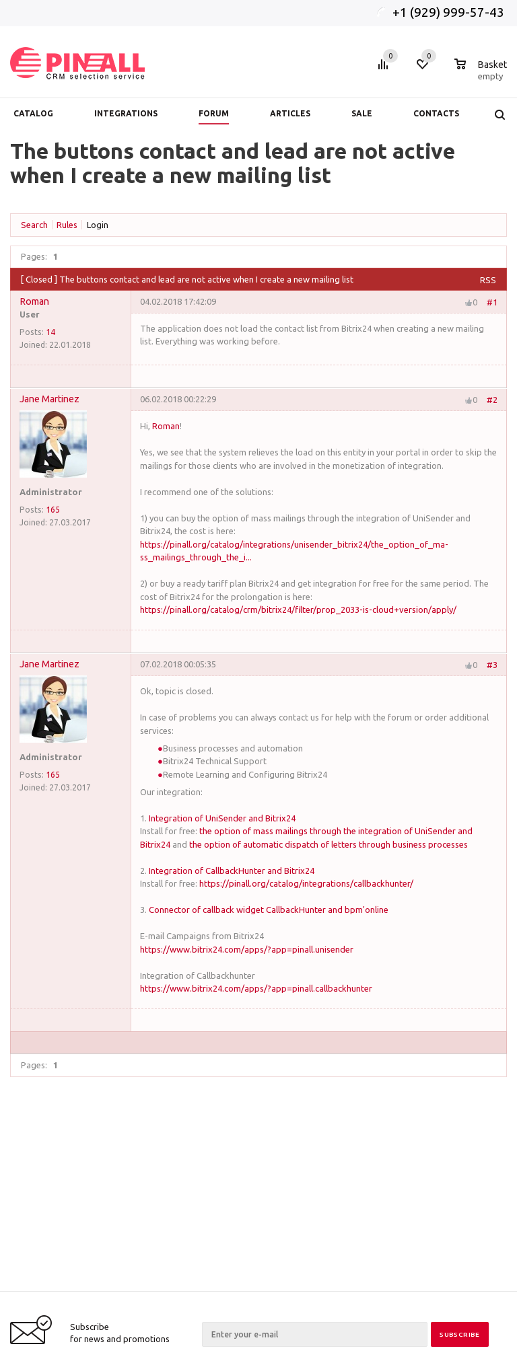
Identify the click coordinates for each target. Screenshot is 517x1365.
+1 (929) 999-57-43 (449, 12)
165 (53, 509)
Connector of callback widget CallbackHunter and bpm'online (268, 909)
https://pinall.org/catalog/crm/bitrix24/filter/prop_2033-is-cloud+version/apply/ (298, 609)
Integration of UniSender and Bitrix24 (222, 818)
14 (50, 331)
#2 (492, 399)
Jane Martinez (49, 399)
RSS (488, 280)
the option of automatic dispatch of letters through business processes (328, 844)
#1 (492, 301)
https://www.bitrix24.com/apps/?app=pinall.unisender (246, 949)
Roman (34, 301)
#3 (492, 664)
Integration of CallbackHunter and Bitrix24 (231, 870)
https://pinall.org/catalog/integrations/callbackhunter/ (306, 883)
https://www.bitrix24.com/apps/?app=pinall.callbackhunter (256, 988)
